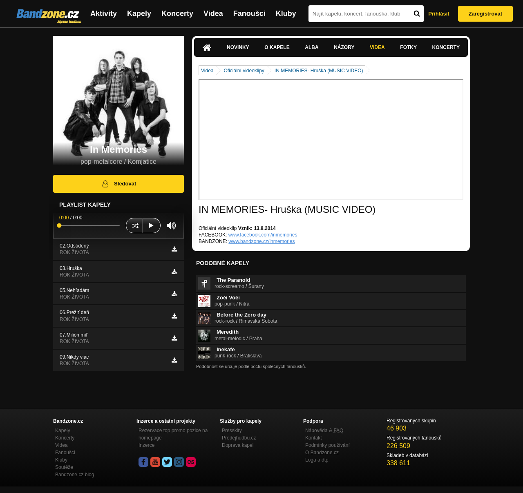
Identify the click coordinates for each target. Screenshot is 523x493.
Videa (213, 13)
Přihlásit (438, 14)
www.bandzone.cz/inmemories (261, 241)
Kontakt (313, 438)
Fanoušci (249, 13)
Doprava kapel (237, 445)
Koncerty (177, 13)
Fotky (408, 47)
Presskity (232, 430)
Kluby (286, 13)
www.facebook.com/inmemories (262, 235)
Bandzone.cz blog (74, 474)
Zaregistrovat (485, 14)
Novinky (238, 47)
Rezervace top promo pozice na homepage (173, 434)
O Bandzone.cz (322, 452)
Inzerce (146, 445)
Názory (344, 47)
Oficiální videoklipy (244, 71)
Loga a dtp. (317, 460)
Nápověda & (324, 430)
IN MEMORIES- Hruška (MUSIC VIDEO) (319, 71)
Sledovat (118, 183)
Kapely (139, 13)
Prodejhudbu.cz (239, 438)
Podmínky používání (327, 445)
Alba (311, 47)
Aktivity (103, 13)
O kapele (276, 47)
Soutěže (64, 467)
